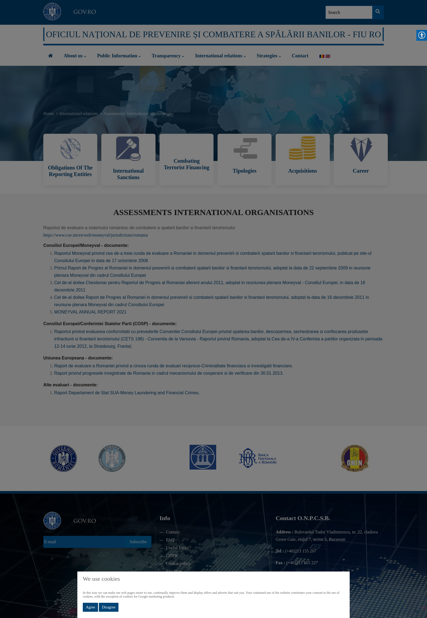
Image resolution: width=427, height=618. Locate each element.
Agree (90, 607)
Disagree (108, 607)
